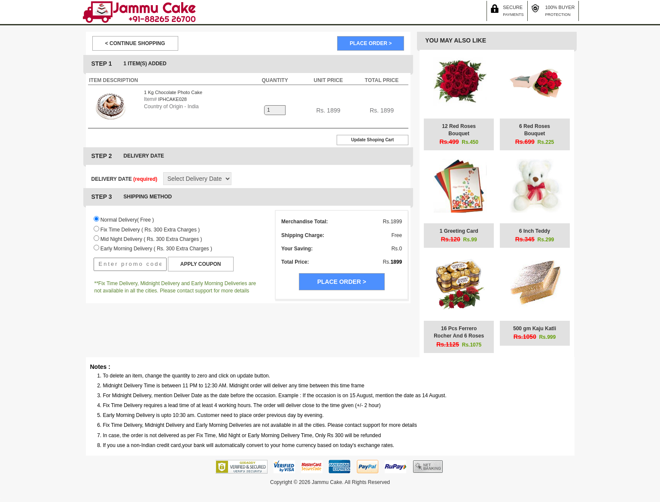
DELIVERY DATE (124, 179)
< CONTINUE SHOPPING (135, 43)
